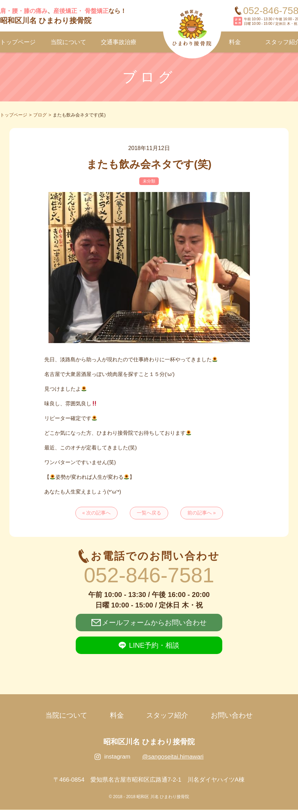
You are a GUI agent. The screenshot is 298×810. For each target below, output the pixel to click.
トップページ (13, 115)
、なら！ (63, 16)
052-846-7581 (149, 575)
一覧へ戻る (149, 513)
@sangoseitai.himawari (172, 757)
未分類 (149, 181)
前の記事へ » (202, 513)
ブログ (40, 115)
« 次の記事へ (96, 513)
